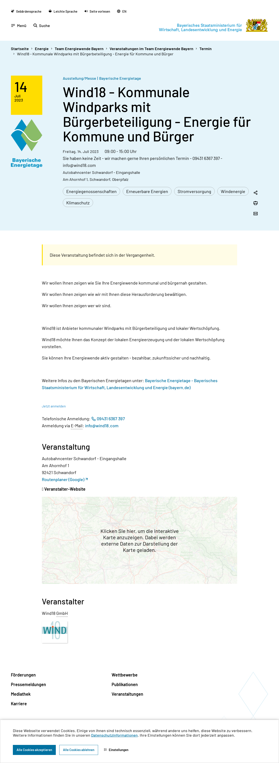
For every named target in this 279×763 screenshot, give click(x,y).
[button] (97, 11)
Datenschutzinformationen (114, 735)
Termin (205, 48)
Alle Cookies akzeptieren (34, 750)
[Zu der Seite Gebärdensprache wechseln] (26, 11)
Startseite (20, 48)
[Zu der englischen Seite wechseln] (121, 11)
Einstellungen (116, 750)
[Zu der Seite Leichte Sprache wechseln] (62, 11)
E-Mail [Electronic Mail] (77, 425)
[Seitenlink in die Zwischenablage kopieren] (255, 193)
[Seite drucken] (255, 203)
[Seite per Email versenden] (255, 214)
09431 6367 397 (111, 418)
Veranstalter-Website (64, 489)
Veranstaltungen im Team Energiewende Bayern (151, 48)
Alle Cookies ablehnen (78, 750)
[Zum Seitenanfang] (270, 381)
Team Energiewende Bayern (79, 48)
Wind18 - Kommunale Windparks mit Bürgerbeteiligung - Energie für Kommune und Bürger (95, 53)
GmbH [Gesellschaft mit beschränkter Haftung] (62, 613)
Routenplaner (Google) (63, 479)
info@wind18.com (102, 425)
